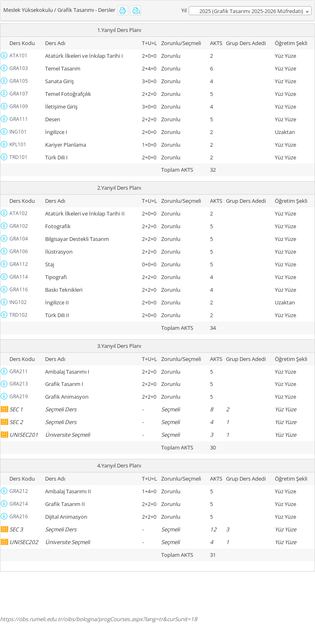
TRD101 (18, 157)
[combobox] (250, 10)
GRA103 (18, 68)
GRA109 (18, 106)
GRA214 (18, 503)
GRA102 (18, 225)
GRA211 (18, 371)
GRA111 (18, 119)
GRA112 (18, 264)
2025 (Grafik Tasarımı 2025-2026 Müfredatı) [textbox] (251, 11)
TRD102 (18, 314)
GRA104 (18, 238)
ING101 (18, 131)
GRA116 (18, 289)
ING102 (18, 302)
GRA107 (18, 93)
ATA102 (18, 213)
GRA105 (18, 80)
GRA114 (18, 276)
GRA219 (18, 396)
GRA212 (18, 491)
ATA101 (18, 55)
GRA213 (18, 383)
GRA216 (18, 516)
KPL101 (17, 144)
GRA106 (18, 251)
